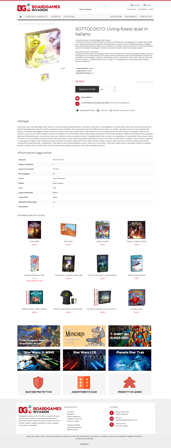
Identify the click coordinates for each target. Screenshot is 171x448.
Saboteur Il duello (103, 241)
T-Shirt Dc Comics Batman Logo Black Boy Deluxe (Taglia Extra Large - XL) (79, 309)
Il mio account (131, 9)
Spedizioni (70, 414)
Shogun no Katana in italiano (136, 241)
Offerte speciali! (72, 430)
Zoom (63, 68)
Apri (91, 439)
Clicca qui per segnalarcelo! (105, 103)
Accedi (151, 9)
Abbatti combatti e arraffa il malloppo (34, 309)
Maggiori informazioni (134, 436)
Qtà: (101, 89)
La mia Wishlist (142, 9)
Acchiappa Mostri (137, 309)
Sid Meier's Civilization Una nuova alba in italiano (103, 309)
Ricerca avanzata (85, 9)
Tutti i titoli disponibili (74, 427)
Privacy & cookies (73, 421)
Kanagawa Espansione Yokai (34, 275)
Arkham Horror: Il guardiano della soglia (68, 275)
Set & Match (68, 241)
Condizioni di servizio (74, 419)
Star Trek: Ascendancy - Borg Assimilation (102, 275)
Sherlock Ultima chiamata (136, 275)
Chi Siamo (70, 412)
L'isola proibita (34, 241)
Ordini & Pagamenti (74, 416)
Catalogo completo (73, 425)
